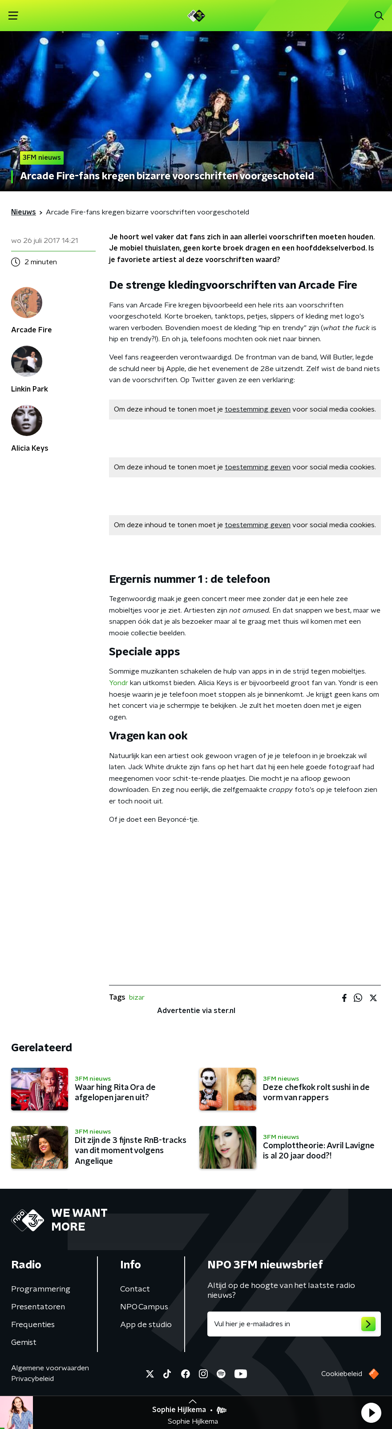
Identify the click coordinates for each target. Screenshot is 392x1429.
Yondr (118, 682)
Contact (135, 1289)
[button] (371, 1412)
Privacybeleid (32, 1378)
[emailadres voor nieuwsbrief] (294, 1324)
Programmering (40, 1289)
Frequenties (33, 1325)
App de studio (146, 1325)
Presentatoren (38, 1307)
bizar (137, 997)
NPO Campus (144, 1307)
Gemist (23, 1343)
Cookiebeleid (341, 1373)
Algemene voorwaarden (50, 1368)
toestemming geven (258, 409)
